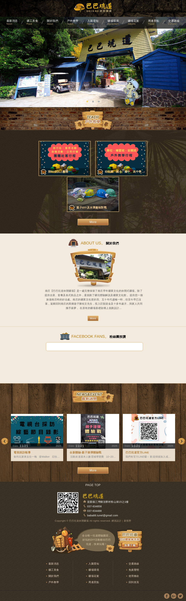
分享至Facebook (166, 596)
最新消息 (53, 563)
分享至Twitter (180, 596)
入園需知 (93, 563)
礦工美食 (53, 569)
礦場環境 (93, 569)
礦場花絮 (93, 576)
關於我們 (53, 576)
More (93, 222)
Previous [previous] (4, 441)
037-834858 (94, 506)
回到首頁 (134, 582)
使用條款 (134, 576)
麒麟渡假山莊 (93, 9)
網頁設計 (116, 520)
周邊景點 (93, 582)
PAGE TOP (93, 485)
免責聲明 (134, 569)
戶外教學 (53, 582)
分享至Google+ (173, 596)
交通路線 (134, 563)
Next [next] (181, 441)
